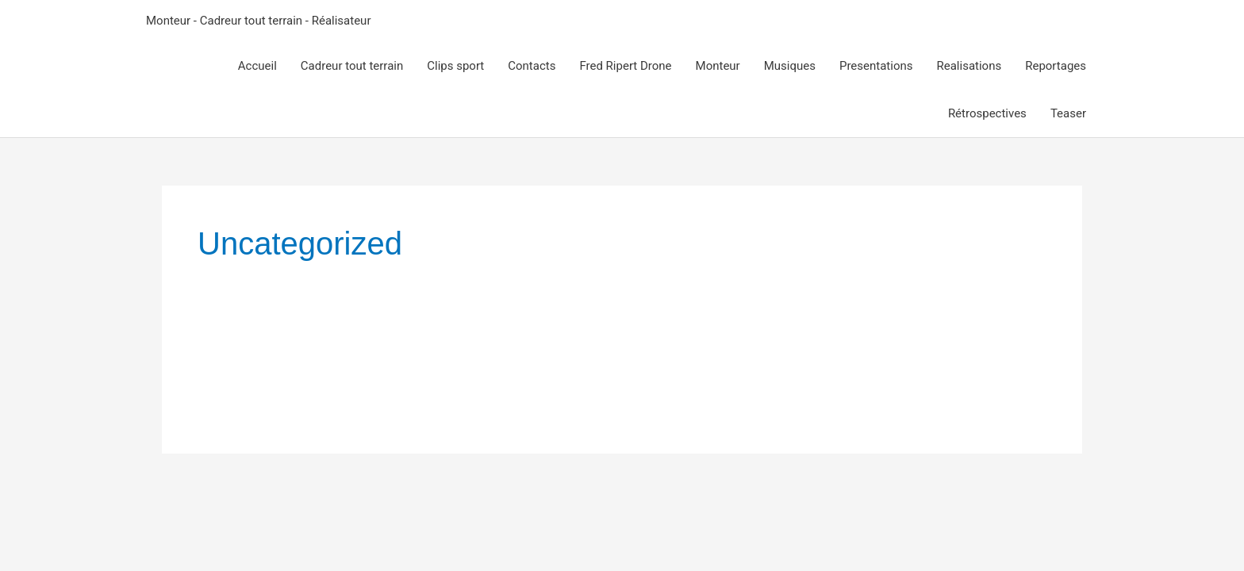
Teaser (1068, 113)
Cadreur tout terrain (352, 66)
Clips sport (455, 66)
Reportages (1055, 66)
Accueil (257, 66)
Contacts (531, 66)
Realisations (969, 66)
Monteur (718, 66)
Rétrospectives (987, 113)
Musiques (790, 66)
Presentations (876, 66)
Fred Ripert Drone (625, 66)
